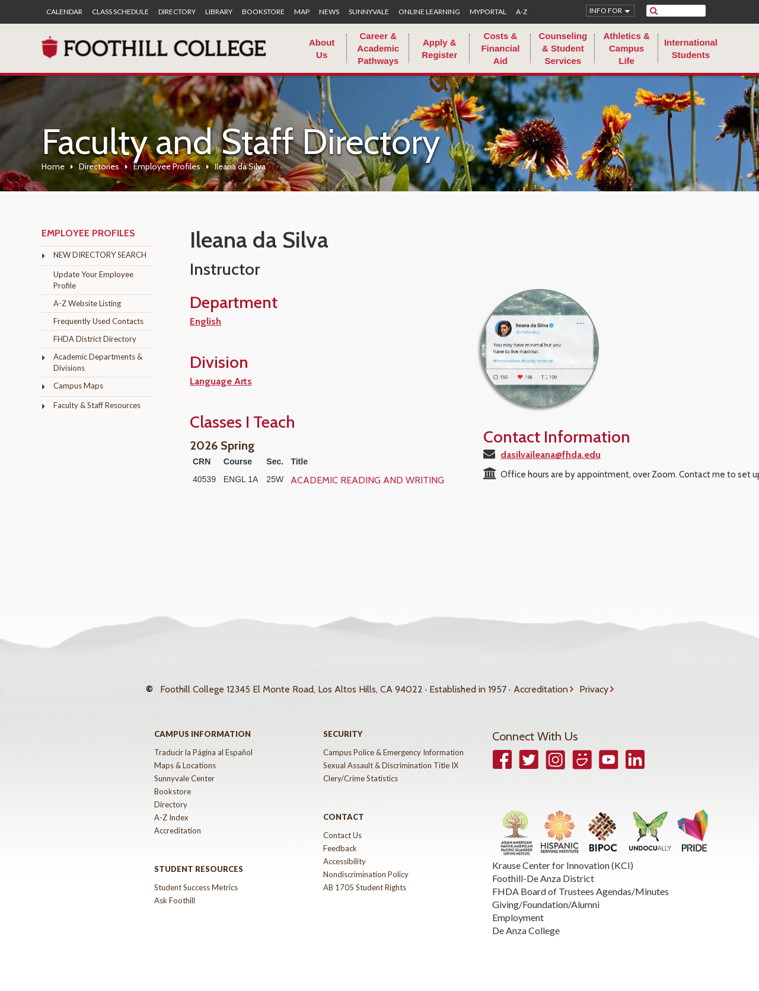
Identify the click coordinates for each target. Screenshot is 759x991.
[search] (683, 11)
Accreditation (541, 686)
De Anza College (526, 924)
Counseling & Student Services (562, 48)
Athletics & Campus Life (626, 48)
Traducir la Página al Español (203, 746)
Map (302, 12)
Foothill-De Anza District (543, 872)
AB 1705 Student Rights (364, 881)
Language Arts (221, 381)
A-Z (521, 12)
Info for (605, 10)
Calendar (64, 12)
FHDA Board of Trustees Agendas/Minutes (580, 885)
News (329, 12)
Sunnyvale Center (184, 772)
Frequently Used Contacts (98, 321)
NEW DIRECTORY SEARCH (99, 254)
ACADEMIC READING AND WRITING (367, 480)
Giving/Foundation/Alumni (545, 898)
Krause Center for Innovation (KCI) (562, 859)
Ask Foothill (174, 894)
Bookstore (263, 12)
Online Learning (429, 12)
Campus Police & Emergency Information (393, 746)
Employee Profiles (166, 166)
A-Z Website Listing (87, 303)
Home (53, 166)
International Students (690, 48)
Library (218, 12)
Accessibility (344, 855)
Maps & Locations (185, 759)
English (205, 321)
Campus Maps (78, 385)
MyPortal (488, 12)
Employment (518, 911)
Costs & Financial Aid (500, 48)
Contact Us (342, 829)
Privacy (593, 686)
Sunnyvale (369, 12)
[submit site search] (653, 11)
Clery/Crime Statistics (360, 772)
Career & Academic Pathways (378, 48)
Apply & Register (439, 48)
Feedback (340, 842)
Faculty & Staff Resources (97, 405)
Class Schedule (120, 12)
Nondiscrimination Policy (366, 868)
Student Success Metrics (196, 881)
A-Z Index (171, 811)
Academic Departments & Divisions (97, 362)
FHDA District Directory (94, 339)
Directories (99, 166)
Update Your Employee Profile (93, 280)
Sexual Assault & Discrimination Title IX (390, 759)
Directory (177, 12)
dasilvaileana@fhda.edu (550, 454)
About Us (321, 48)
